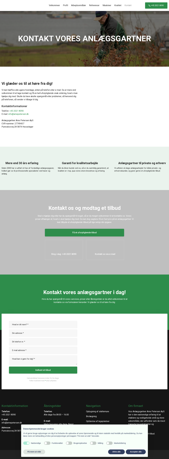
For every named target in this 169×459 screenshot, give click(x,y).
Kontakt (128, 5)
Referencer (94, 5)
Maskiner (107, 5)
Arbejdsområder (78, 5)
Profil (65, 5)
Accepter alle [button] (136, 452)
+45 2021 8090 (17, 111)
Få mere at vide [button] (34, 452)
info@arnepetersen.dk (18, 114)
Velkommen (54, 5)
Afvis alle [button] (116, 452)
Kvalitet (117, 5)
